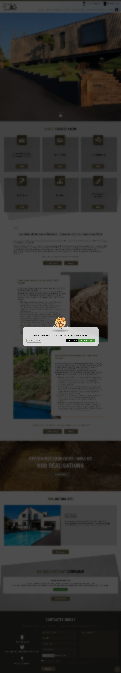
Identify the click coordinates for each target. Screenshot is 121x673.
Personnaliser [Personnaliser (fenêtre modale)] (72, 341)
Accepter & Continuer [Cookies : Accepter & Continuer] (86, 341)
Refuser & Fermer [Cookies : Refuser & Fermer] (34, 341)
